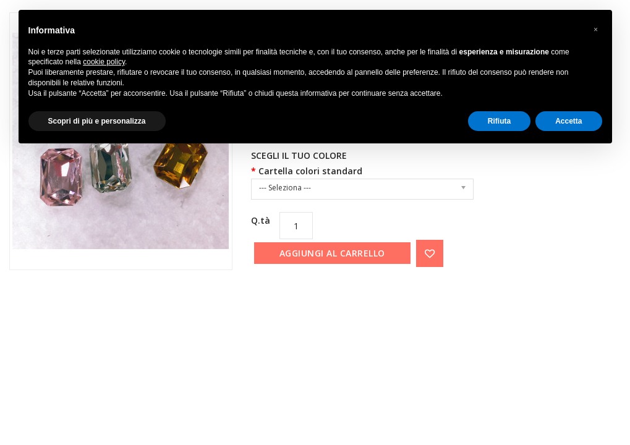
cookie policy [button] (104, 61)
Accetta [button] (568, 121)
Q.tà (260, 220)
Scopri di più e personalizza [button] (97, 121)
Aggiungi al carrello (332, 253)
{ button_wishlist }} (429, 253)
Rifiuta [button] (499, 121)
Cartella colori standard (310, 171)
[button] (596, 30)
